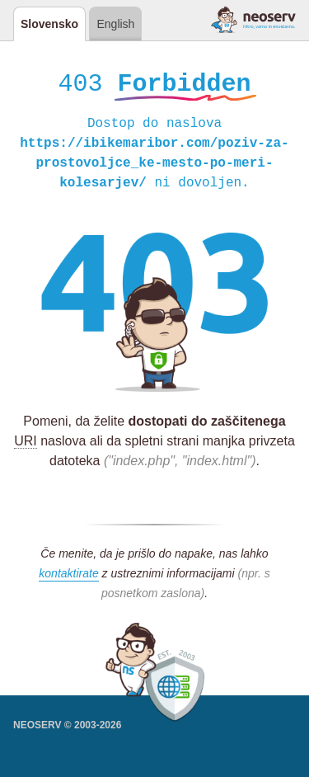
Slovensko (49, 24)
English (115, 24)
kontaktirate (68, 575)
